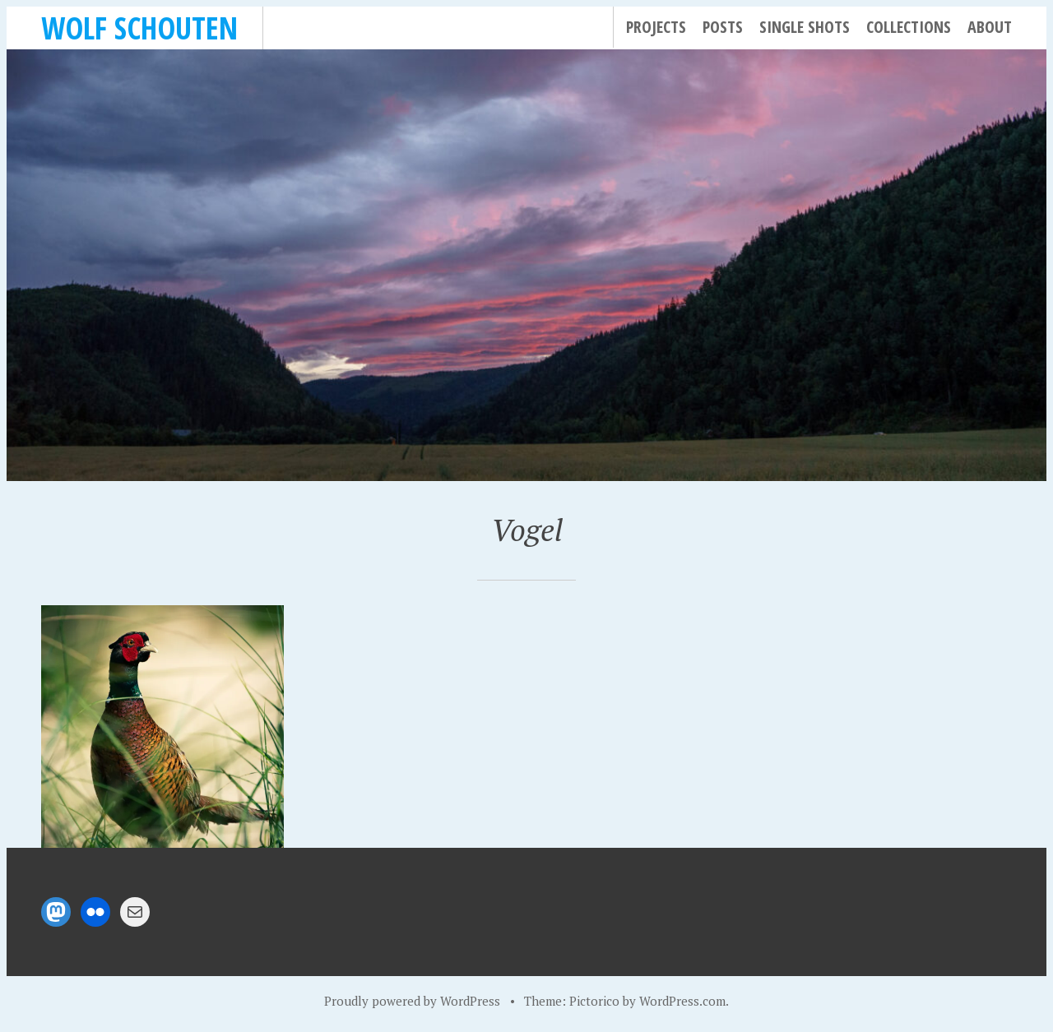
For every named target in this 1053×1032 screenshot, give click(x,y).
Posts (723, 27)
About (989, 27)
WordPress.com (682, 1001)
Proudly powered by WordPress (412, 1001)
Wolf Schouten (139, 28)
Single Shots (804, 27)
